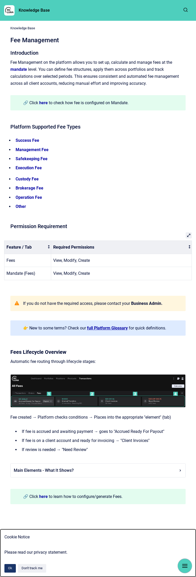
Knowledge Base (34, 10)
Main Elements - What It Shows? (98, 470)
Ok (10, 568)
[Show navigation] (185, 566)
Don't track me (32, 568)
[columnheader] (27, 247)
